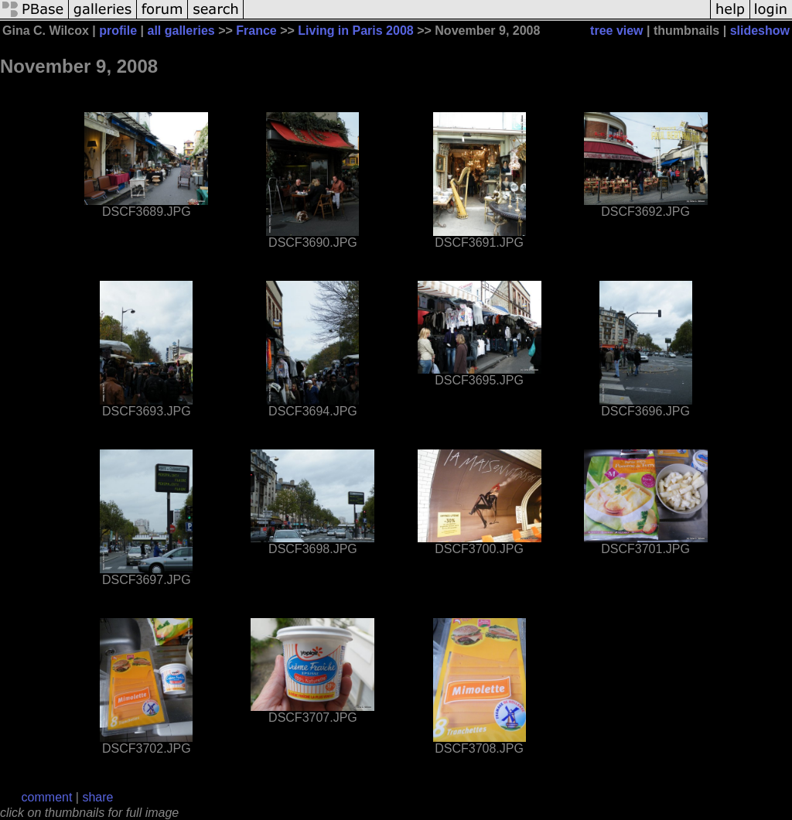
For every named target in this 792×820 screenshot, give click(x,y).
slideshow (760, 30)
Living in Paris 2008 (355, 30)
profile (118, 30)
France (256, 30)
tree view (616, 30)
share (97, 797)
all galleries (181, 30)
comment (47, 797)
